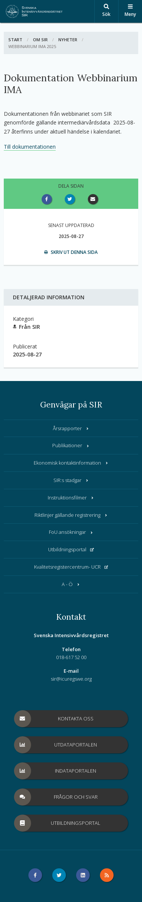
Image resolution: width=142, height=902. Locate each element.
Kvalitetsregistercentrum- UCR (71, 566)
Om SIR (40, 39)
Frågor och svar (56, 797)
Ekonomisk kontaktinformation (71, 462)
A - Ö (71, 584)
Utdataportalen (55, 744)
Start (15, 39)
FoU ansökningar (71, 532)
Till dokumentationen (30, 146)
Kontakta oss (54, 718)
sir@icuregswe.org (71, 678)
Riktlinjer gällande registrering (71, 515)
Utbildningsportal (71, 549)
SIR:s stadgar (71, 480)
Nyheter (67, 39)
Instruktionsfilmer (71, 497)
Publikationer (71, 445)
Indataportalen (55, 770)
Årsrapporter (71, 428)
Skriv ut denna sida (71, 252)
